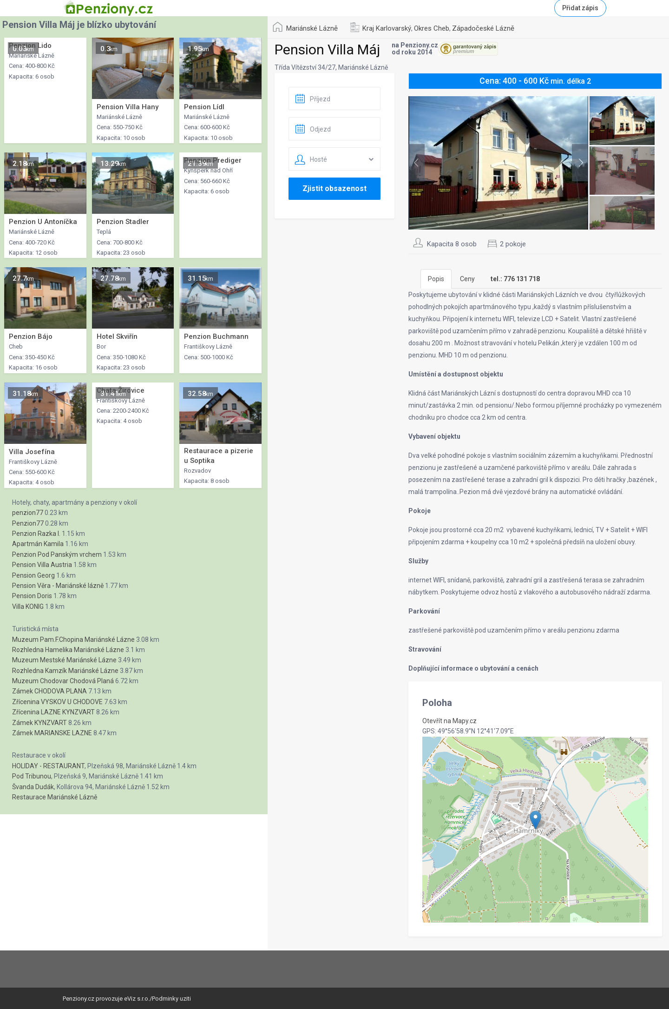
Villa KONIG (28, 606)
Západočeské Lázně (483, 28)
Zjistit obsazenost (334, 188)
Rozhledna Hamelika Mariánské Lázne (68, 649)
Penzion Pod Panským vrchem (57, 554)
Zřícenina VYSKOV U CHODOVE (57, 702)
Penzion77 (28, 523)
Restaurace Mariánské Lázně (54, 797)
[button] (535, 820)
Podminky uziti (171, 998)
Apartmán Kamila (38, 543)
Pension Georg (33, 575)
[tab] (515, 279)
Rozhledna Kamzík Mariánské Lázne (65, 670)
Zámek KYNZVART (39, 722)
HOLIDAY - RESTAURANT (48, 766)
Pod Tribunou (31, 776)
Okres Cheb (431, 28)
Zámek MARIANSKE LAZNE (52, 733)
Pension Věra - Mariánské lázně (58, 585)
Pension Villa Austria (42, 564)
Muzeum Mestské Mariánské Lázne (64, 660)
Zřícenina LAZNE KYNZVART (53, 712)
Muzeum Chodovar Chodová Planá (63, 681)
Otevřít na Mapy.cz (449, 721)
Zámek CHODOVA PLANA (49, 691)
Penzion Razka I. (36, 533)
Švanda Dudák (33, 787)
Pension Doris (32, 596)
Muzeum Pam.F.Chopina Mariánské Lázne (73, 639)
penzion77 (27, 512)
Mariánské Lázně (312, 28)
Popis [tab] (436, 279)
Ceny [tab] (467, 279)
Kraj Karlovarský (386, 28)
